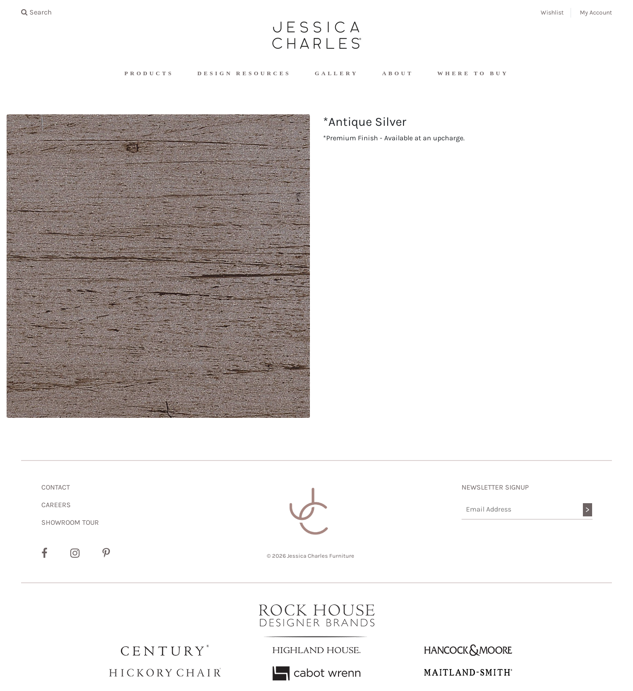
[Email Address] (527, 509)
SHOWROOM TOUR (70, 522)
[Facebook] (44, 553)
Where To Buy (473, 73)
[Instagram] (75, 553)
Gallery (336, 73)
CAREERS (56, 505)
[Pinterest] (106, 553)
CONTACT (55, 487)
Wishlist (552, 12)
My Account (596, 12)
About (397, 73)
